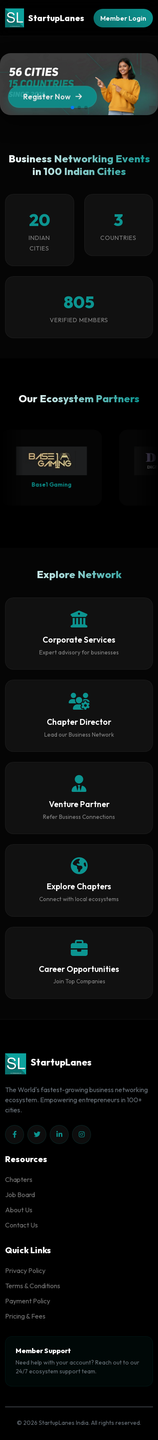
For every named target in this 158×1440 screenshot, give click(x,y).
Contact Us (21, 1225)
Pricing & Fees (25, 1316)
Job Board (20, 1194)
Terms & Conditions (32, 1285)
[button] (72, 107)
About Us (18, 1210)
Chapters (18, 1179)
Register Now (52, 100)
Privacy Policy (25, 1270)
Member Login (123, 18)
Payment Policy (27, 1301)
